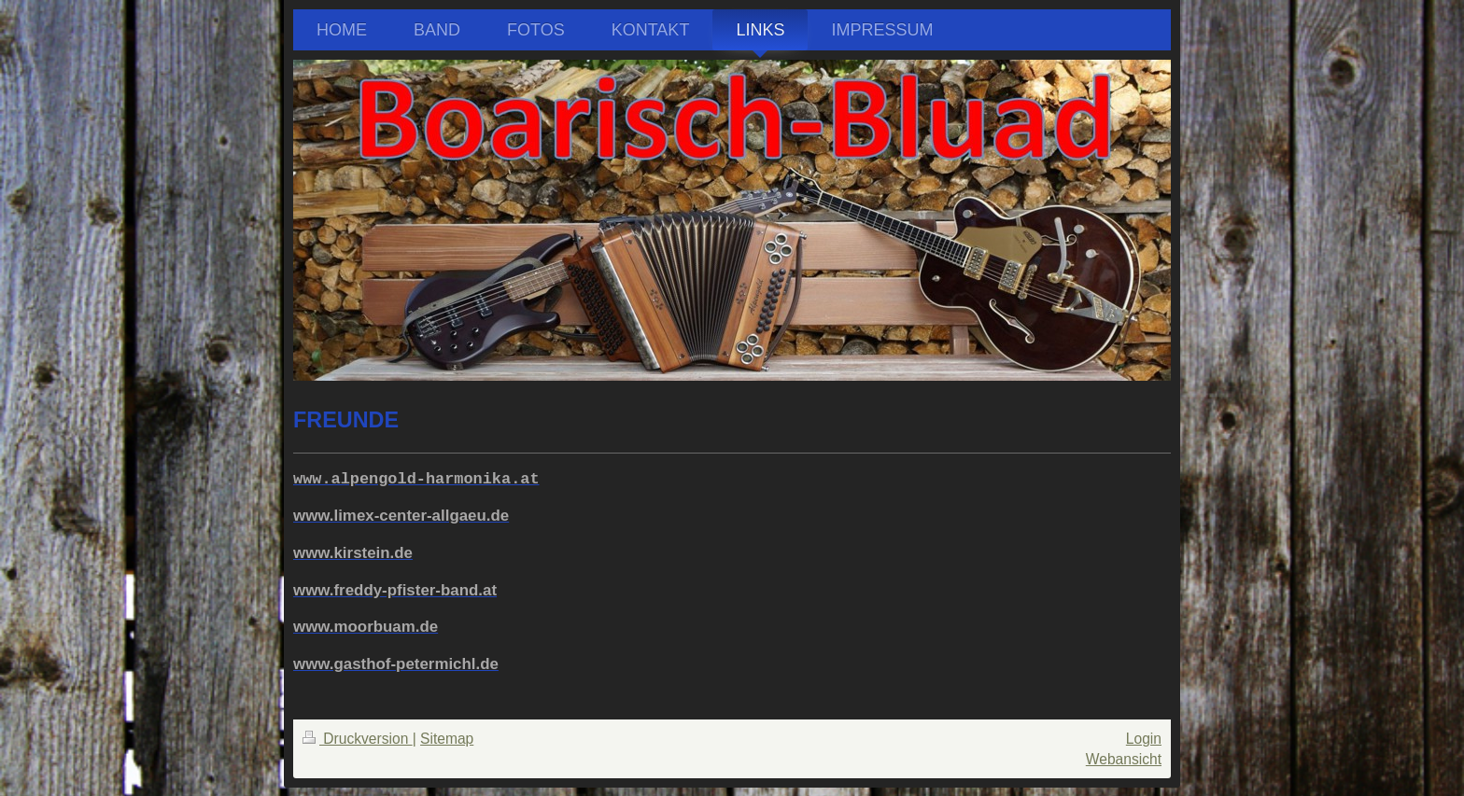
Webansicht (1123, 759)
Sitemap (446, 739)
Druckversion (358, 739)
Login (1143, 739)
